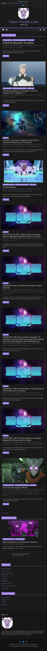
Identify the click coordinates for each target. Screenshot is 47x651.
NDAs (30, 491)
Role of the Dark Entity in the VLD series (16, 3)
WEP (31, 191)
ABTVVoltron (32, 393)
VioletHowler (18, 45)
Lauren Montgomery (10, 345)
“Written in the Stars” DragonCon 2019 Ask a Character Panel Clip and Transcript (21, 141)
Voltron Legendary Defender (19, 40)
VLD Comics (12, 240)
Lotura (13, 146)
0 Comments (24, 45)
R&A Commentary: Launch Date (20, 554)
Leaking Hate (4, 604)
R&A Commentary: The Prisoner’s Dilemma (20, 542)
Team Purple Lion (23, 21)
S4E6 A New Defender (26, 292)
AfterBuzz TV (38, 393)
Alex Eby (30, 289)
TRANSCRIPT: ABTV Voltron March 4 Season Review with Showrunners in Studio (23, 389)
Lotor (9, 146)
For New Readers (9, 187)
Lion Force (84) (5, 571)
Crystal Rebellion (17, 189)
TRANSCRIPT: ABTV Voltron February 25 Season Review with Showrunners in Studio (22, 439)
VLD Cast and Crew (38, 95)
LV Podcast (31, 238)
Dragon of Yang (5, 600)
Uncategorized (5, 581)
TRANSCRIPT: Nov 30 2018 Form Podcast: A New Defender (22, 286)
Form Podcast (36, 289)
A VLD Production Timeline (18, 43)
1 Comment (25, 95)
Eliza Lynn (3, 602)
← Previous (5, 513)
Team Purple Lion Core (8, 184)
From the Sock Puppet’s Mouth (15, 487)
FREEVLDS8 (33, 45)
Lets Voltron (20, 491)
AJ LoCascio (34, 144)
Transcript (5, 138)
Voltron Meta (31, 40)
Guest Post (38, 45)
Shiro (32, 95)
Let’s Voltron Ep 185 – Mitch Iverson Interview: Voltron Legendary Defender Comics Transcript (22, 235)
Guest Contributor (7, 40)
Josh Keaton (5, 146)
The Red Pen (4, 576)
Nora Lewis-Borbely (16, 292)
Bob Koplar (33, 189)
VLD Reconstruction (19, 539)
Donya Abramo (32, 343)
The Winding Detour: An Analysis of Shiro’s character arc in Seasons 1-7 (20, 92)
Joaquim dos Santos (7, 394)
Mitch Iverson (37, 238)
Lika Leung (9, 292)
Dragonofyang (18, 144)
